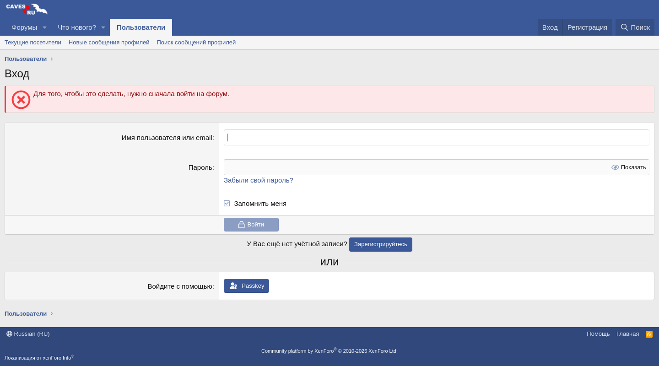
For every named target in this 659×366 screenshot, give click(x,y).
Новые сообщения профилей (109, 42)
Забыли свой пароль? (258, 180)
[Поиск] (635, 27)
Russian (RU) (28, 333)
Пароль (200, 167)
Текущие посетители (33, 42)
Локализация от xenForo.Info (39, 358)
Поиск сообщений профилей (196, 42)
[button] (44, 27)
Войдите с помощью (180, 286)
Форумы (24, 27)
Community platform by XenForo (329, 351)
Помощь (598, 333)
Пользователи (141, 27)
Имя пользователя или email (167, 137)
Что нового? (77, 27)
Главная (627, 333)
